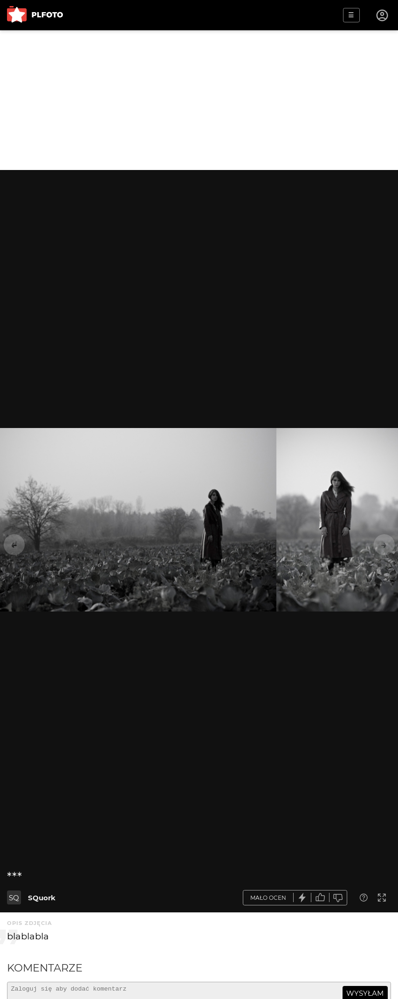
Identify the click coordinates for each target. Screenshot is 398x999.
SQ (14, 897)
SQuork (41, 897)
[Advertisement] (199, 100)
